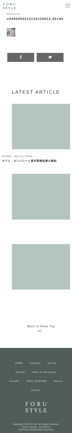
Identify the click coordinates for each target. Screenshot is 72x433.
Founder (21, 372)
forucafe (14, 381)
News (16, 156)
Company (35, 363)
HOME (19, 363)
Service (52, 363)
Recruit (58, 381)
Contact (36, 390)
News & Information (44, 372)
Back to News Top (41, 326)
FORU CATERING (36, 381)
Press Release (26, 156)
